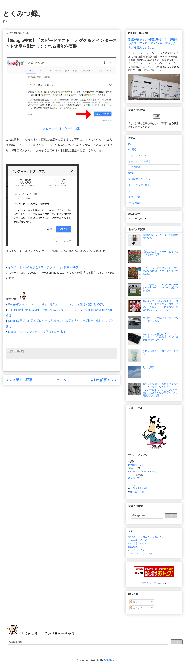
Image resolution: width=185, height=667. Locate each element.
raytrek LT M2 (135, 464)
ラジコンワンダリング (140, 553)
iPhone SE (134, 478)
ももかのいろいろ (137, 540)
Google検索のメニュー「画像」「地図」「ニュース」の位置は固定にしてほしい (57, 304)
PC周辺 (132, 149)
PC (130, 143)
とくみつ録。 (24, 13)
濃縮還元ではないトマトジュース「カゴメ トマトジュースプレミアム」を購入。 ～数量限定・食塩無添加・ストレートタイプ (160, 305)
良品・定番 (134, 196)
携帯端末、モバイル (139, 179)
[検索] (146, 515)
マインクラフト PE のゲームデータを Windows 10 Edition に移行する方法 (161, 287)
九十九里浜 (149, 367)
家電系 (131, 173)
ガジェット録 (137, 491)
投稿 (134, 601)
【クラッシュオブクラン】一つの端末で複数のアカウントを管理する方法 (160, 271)
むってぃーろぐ (136, 550)
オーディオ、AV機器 (139, 161)
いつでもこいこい (137, 543)
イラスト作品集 (138, 488)
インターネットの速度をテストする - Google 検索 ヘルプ (43, 267)
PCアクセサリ (148, 583)
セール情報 (134, 202)
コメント (136, 607)
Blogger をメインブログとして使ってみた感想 (36, 331)
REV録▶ (133, 546)
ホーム (61, 380)
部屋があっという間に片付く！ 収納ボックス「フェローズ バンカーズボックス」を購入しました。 (153, 43)
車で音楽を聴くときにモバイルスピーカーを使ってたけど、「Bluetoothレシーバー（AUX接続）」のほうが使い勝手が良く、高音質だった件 (160, 390)
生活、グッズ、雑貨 (139, 185)
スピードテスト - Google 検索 (61, 128)
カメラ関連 (134, 167)
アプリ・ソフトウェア (140, 155)
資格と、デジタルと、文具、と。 (146, 536)
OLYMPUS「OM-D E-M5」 (142, 471)
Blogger (108, 659)
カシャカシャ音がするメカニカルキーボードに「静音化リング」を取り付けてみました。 (160, 337)
